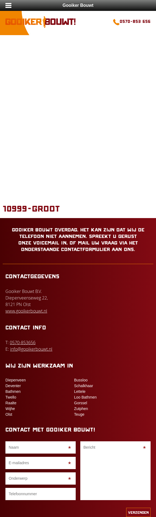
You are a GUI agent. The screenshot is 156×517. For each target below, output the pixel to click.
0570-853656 (23, 342)
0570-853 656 (135, 21)
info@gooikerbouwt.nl (31, 349)
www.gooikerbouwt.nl (26, 311)
